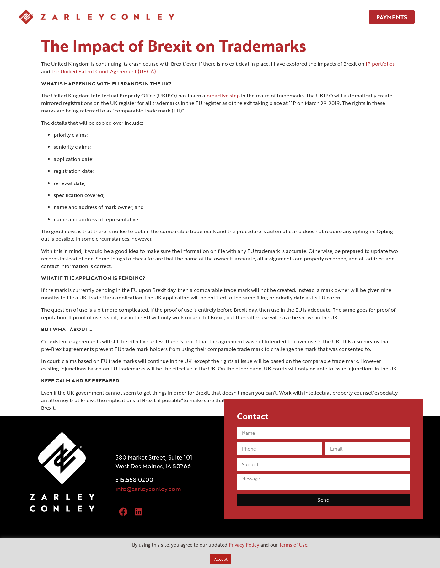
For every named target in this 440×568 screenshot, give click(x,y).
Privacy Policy (244, 544)
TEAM (295, 17)
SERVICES (261, 17)
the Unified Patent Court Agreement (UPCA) (103, 71)
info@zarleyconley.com (148, 488)
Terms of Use (293, 544)
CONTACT (330, 17)
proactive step (223, 95)
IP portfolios (380, 64)
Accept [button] (221, 559)
